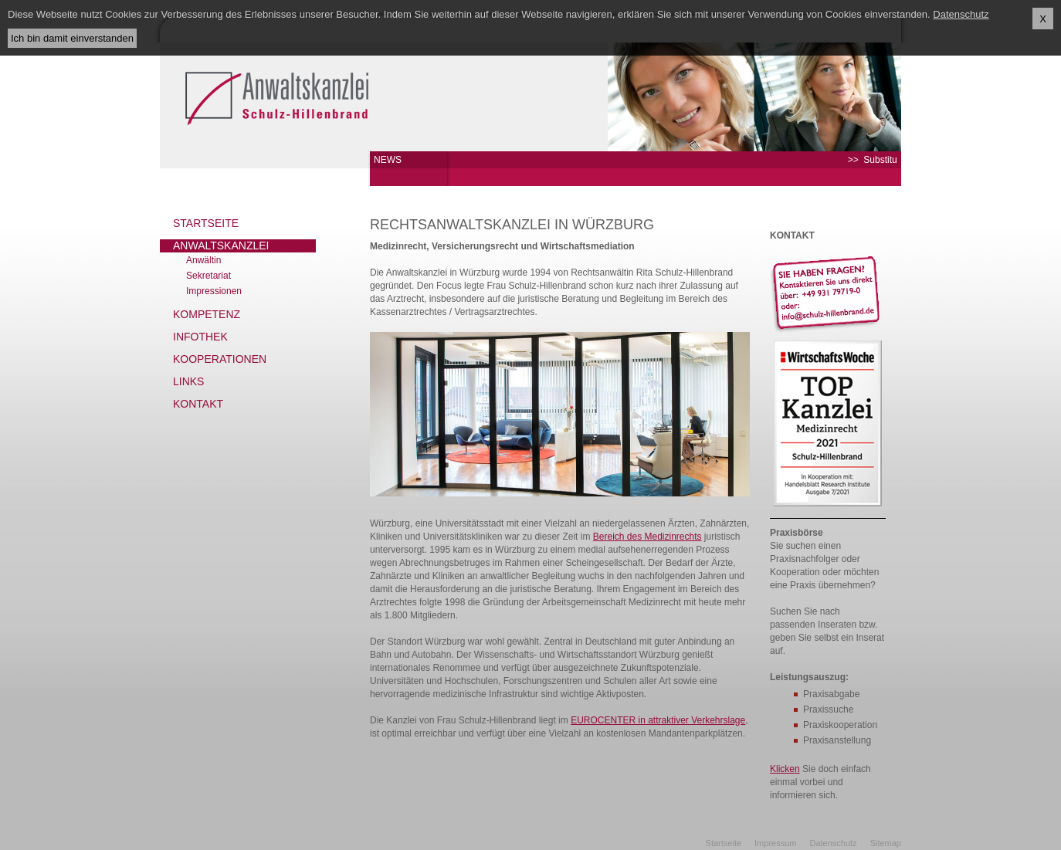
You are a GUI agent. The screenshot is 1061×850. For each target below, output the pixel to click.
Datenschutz (832, 843)
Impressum (775, 843)
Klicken (785, 769)
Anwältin (203, 260)
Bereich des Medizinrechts (647, 536)
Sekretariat (208, 275)
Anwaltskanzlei (221, 245)
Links (188, 381)
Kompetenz (206, 314)
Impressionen (214, 291)
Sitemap (885, 843)
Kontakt (198, 404)
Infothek (200, 336)
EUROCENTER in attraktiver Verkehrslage (658, 720)
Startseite (206, 223)
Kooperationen (219, 359)
